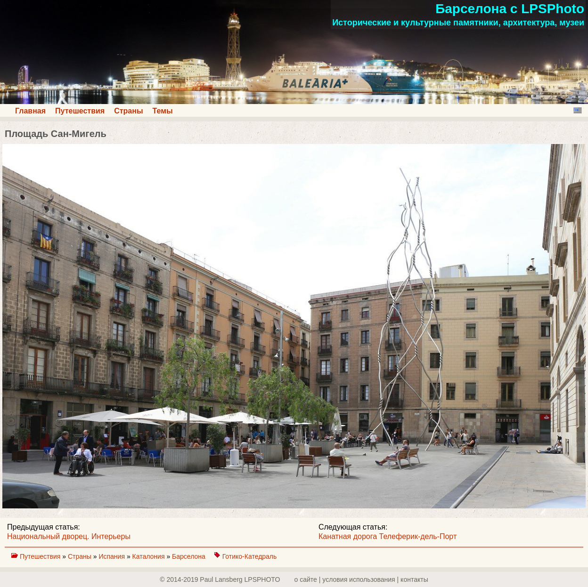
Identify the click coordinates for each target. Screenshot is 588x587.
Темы (163, 111)
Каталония (149, 556)
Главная (30, 111)
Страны (128, 111)
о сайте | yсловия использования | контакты (361, 579)
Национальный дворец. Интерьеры (69, 536)
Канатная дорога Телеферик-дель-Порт (387, 536)
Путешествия (80, 111)
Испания (112, 556)
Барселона (189, 556)
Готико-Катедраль (249, 556)
